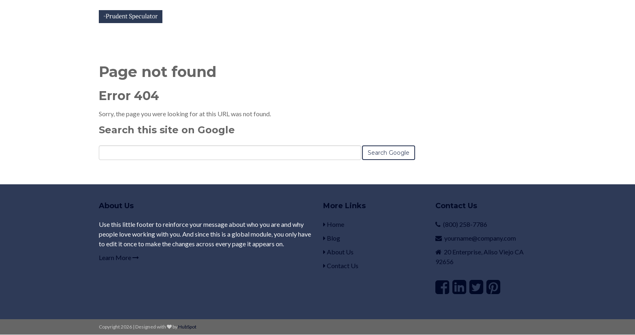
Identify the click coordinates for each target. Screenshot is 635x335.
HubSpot (187, 327)
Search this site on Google (167, 130)
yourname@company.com (480, 238)
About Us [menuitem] (338, 252)
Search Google (388, 152)
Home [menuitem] (333, 224)
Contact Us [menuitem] (340, 265)
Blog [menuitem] (331, 238)
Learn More (119, 257)
